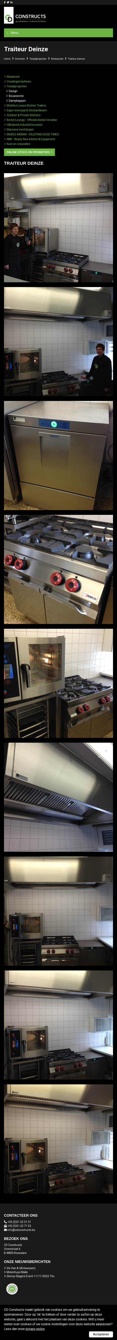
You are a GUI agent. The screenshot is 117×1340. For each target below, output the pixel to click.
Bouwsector (16, 95)
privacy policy (35, 1329)
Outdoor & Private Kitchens (24, 115)
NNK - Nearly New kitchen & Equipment (31, 139)
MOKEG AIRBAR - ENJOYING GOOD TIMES (33, 134)
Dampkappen (17, 100)
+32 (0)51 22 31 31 (19, 1221)
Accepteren (101, 1334)
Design (13, 91)
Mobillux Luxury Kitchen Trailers (26, 105)
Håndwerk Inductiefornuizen (25, 124)
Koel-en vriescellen (18, 144)
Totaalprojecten (17, 86)
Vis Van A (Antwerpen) (21, 1268)
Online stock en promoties (28, 152)
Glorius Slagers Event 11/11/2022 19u (30, 1276)
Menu (14, 33)
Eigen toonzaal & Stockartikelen (27, 110)
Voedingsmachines (19, 81)
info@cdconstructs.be (21, 1230)
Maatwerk (13, 76)
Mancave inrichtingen (20, 129)
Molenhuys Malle (17, 1272)
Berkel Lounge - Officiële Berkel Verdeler (32, 120)
